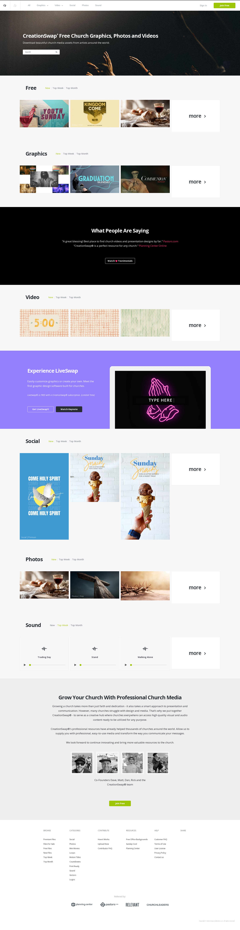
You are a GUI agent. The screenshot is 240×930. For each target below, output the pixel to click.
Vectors (72, 875)
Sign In (203, 5)
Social (72, 5)
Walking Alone (145, 657)
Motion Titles (75, 857)
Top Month (71, 87)
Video (59, 5)
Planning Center (133, 848)
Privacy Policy (160, 853)
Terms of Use (160, 844)
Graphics (42, 5)
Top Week (57, 87)
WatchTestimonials (120, 260)
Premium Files (49, 839)
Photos (85, 5)
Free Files (47, 848)
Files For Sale (49, 844)
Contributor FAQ (105, 848)
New (47, 87)
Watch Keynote (69, 409)
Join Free (224, 5)
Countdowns (75, 861)
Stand (95, 657)
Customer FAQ (160, 839)
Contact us (159, 857)
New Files (47, 853)
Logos (72, 879)
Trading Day (44, 657)
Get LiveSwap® (40, 409)
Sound (98, 5)
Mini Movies (74, 848)
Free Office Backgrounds (137, 839)
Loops (72, 853)
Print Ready (74, 866)
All (29, 5)
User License (159, 848)
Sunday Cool (131, 844)
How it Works (103, 839)
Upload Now (103, 844)
